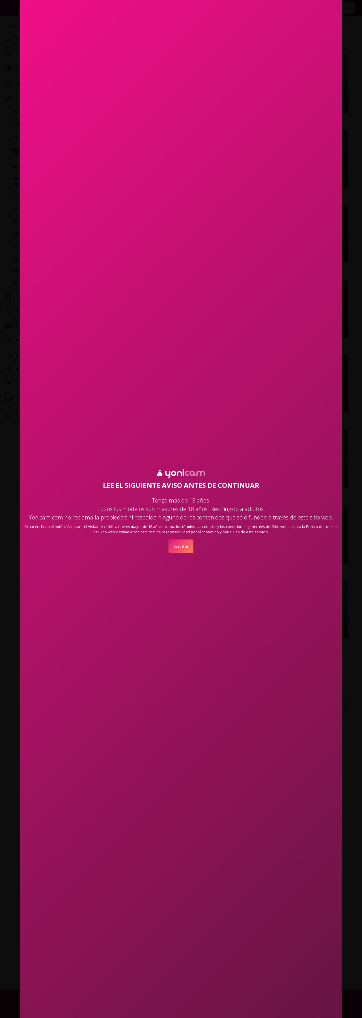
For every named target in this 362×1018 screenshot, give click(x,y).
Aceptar (181, 546)
